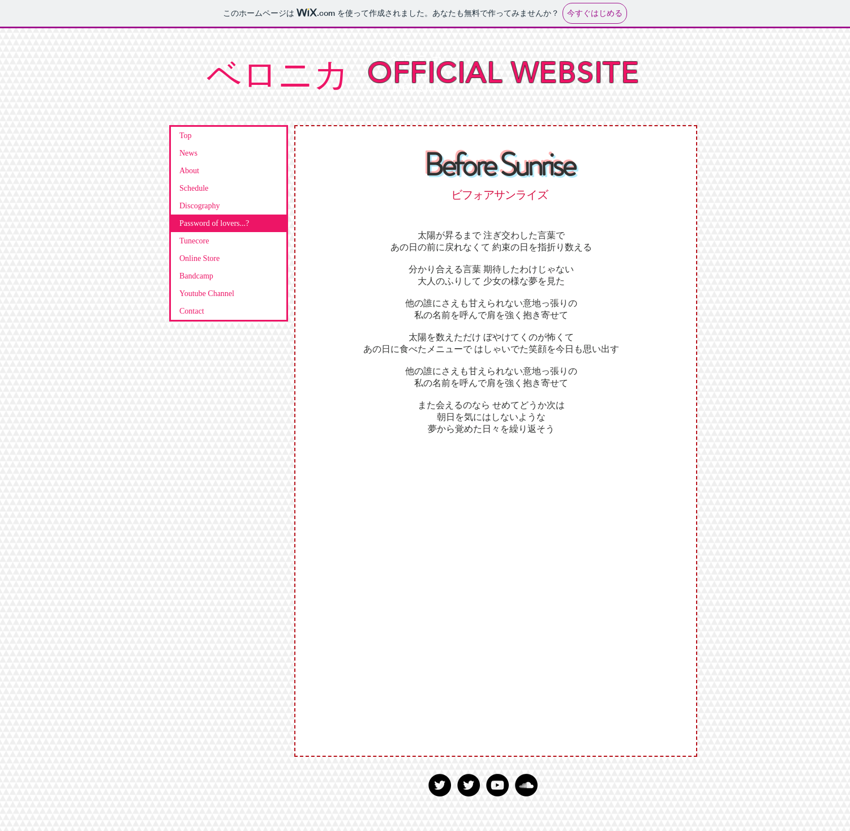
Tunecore (194, 241)
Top (185, 135)
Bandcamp (196, 276)
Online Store (199, 258)
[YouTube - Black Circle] (497, 785)
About (189, 170)
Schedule (193, 188)
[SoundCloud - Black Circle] (526, 785)
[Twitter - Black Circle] (439, 785)
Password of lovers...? (214, 223)
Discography (199, 206)
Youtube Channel (206, 293)
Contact (191, 311)
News (188, 153)
